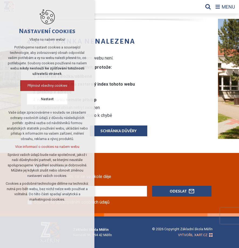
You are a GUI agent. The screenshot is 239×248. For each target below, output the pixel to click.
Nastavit (47, 99)
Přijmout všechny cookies (47, 85)
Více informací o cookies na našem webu (47, 147)
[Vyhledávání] (208, 6)
